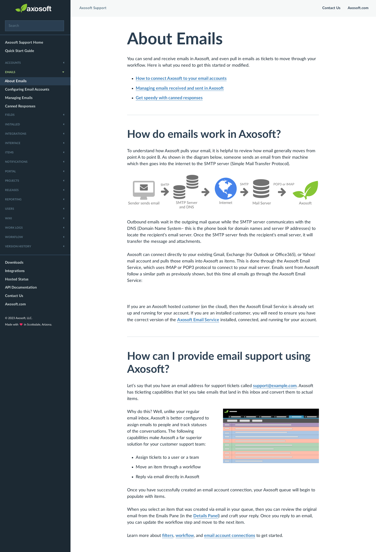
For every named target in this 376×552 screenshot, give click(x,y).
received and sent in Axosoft (181, 88)
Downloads (15, 262)
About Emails (17, 81)
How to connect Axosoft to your (182, 78)
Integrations (16, 271)
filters (168, 536)
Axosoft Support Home (25, 42)
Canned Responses (21, 106)
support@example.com (276, 386)
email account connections (230, 536)
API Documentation (22, 287)
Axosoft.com (16, 304)
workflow (185, 536)
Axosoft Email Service (199, 320)
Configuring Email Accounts (28, 89)
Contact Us (15, 296)
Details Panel (206, 516)
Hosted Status (18, 279)
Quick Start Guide (20, 51)
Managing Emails (20, 98)
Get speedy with (170, 98)
